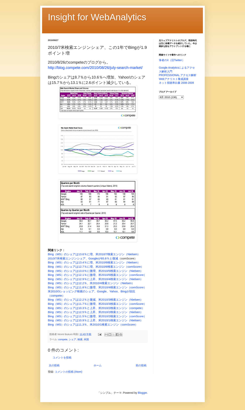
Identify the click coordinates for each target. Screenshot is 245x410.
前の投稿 (141, 365)
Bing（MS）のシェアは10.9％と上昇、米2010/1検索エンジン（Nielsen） (95, 320)
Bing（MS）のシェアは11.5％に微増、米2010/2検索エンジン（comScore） (97, 316)
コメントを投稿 (62, 357)
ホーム (98, 365)
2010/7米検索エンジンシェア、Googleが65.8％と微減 (83, 258)
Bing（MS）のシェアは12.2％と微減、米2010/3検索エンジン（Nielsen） (95, 299)
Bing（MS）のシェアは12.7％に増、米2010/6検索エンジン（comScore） (96, 266)
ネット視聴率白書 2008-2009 (176, 82)
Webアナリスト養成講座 (174, 78)
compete (62, 339)
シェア (72, 339)
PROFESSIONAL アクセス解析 (177, 75)
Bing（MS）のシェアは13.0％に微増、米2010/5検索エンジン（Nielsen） (95, 270)
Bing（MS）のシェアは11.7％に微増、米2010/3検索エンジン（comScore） (97, 303)
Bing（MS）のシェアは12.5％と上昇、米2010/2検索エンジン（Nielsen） (95, 312)
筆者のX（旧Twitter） (172, 60)
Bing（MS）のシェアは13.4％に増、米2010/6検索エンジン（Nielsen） (94, 262)
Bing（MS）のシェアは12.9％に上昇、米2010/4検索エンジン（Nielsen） (95, 279)
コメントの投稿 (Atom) (68, 371)
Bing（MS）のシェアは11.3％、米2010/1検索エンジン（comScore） (93, 324)
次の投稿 (54, 365)
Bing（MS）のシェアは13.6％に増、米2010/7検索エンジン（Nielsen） (94, 254)
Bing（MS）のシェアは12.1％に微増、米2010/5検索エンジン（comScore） (97, 274)
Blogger (142, 392)
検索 (80, 339)
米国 (86, 339)
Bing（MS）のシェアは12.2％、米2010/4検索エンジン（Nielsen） (91, 283)
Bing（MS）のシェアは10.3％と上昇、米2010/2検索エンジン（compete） (96, 308)
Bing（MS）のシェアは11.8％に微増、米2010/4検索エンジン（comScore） (97, 287)
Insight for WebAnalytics (97, 17)
